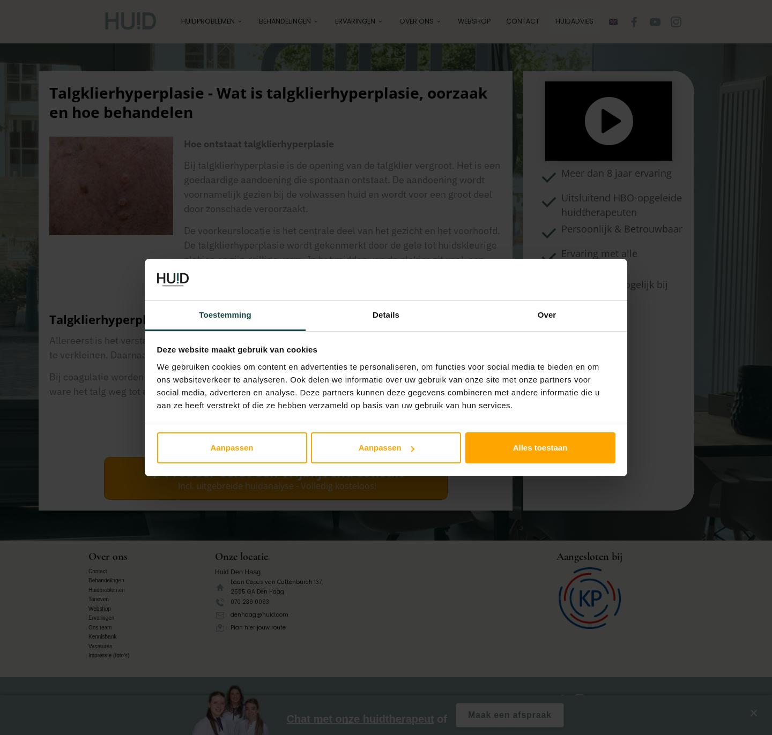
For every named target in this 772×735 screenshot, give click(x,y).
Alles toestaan (540, 447)
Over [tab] (547, 314)
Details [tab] (386, 314)
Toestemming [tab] (225, 314)
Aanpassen (231, 447)
